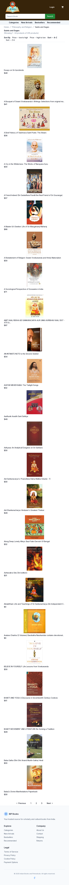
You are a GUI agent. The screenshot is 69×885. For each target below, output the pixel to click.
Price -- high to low (38, 37)
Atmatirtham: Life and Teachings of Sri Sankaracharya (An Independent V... (34, 604)
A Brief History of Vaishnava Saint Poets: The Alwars (25, 133)
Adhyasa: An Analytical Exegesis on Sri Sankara (23, 448)
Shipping (40, 837)
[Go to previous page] (21, 803)
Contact (39, 834)
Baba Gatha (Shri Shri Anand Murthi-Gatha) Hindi (23, 760)
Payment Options (11, 862)
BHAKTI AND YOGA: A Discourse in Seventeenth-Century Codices (31, 698)
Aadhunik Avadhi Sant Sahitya (16, 416)
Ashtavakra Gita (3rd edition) (15, 573)
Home (6, 27)
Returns (39, 841)
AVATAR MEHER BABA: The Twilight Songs (21, 385)
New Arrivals (9, 834)
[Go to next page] (49, 803)
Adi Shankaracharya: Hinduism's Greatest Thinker (24, 510)
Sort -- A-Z (52, 37)
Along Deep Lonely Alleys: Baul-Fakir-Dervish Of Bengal (27, 541)
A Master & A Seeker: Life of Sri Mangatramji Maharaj (25, 226)
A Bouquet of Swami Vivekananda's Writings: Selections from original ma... (34, 101)
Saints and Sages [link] (42, 27)
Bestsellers (8, 837)
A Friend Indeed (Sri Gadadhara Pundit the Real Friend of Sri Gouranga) (33, 195)
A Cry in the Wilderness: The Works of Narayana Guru (26, 164)
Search (50, 16)
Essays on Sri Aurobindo (14, 70)
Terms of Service (11, 852)
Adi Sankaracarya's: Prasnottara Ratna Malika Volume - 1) (27, 479)
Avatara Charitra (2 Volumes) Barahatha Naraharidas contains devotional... (34, 635)
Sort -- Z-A (10, 40)
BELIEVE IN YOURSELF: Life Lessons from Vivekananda (26, 666)
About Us (40, 830)
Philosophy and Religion (22, 27)
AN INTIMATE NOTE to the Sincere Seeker (21, 354)
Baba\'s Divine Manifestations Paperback (20, 791)
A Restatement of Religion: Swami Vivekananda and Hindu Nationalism (32, 258)
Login (52, 7)
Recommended (10, 841)
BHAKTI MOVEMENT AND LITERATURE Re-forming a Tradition (29, 729)
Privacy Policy (10, 855)
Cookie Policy (9, 859)
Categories (14, 22)
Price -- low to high (20, 37)
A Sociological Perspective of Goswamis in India (23, 289)
